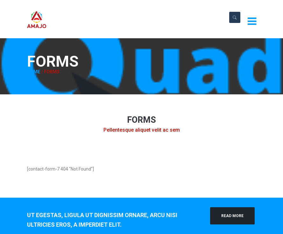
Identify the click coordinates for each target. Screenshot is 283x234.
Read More (232, 216)
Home (33, 71)
